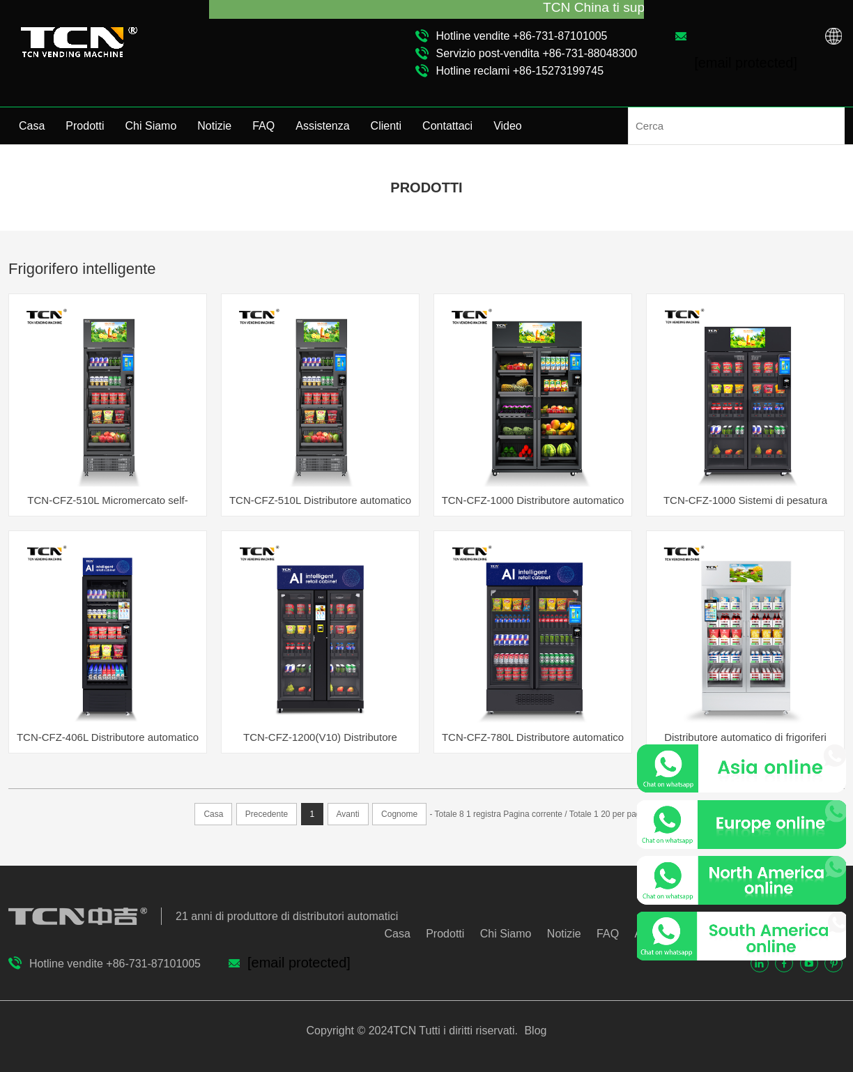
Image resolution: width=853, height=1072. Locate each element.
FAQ (263, 126)
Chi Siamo (151, 126)
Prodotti (85, 126)
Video (507, 126)
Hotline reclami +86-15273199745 (520, 71)
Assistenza (322, 126)
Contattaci (447, 126)
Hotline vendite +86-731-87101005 (522, 36)
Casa (32, 126)
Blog (533, 1030)
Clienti (386, 126)
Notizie (214, 126)
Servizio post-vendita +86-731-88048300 (537, 53)
